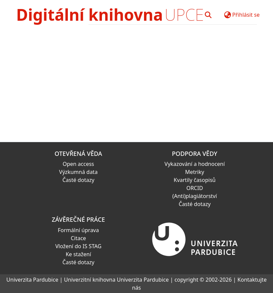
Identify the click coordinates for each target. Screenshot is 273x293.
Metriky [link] (194, 172)
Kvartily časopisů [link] (195, 180)
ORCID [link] (194, 188)
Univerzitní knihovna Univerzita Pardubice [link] (116, 279)
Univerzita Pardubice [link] (32, 279)
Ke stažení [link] (78, 254)
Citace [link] (78, 238)
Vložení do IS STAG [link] (78, 246)
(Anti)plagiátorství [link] (194, 196)
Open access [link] (78, 164)
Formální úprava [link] (78, 230)
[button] (208, 15)
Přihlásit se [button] (246, 14)
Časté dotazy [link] (78, 180)
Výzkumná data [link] (78, 172)
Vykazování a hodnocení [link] (194, 164)
